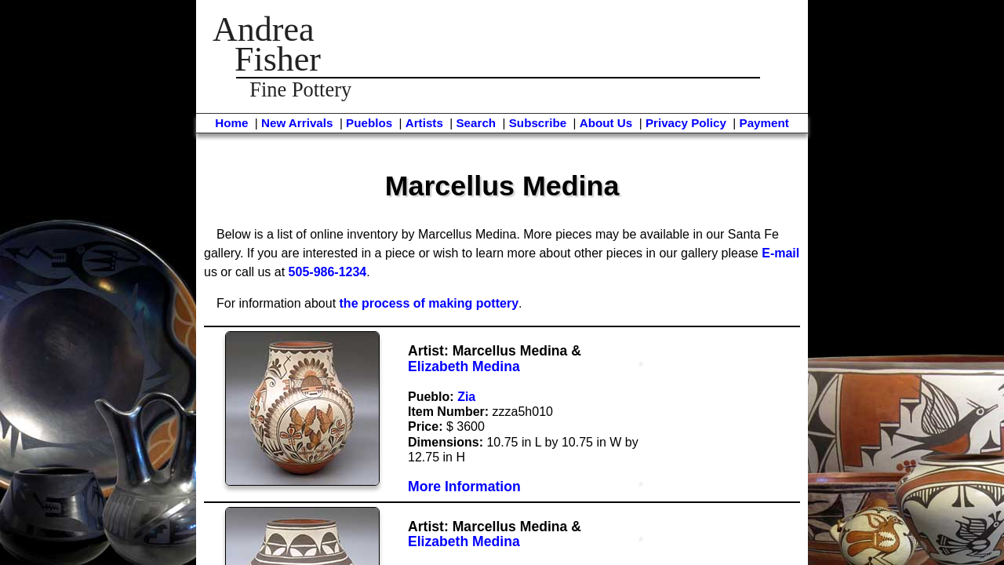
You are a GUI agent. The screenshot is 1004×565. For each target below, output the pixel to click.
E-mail (780, 253)
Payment (764, 122)
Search (476, 122)
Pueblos (369, 122)
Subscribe (537, 122)
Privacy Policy (686, 122)
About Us (606, 122)
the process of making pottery (429, 303)
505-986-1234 (328, 272)
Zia (466, 396)
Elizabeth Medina (464, 366)
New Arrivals (297, 122)
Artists (424, 122)
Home (231, 122)
